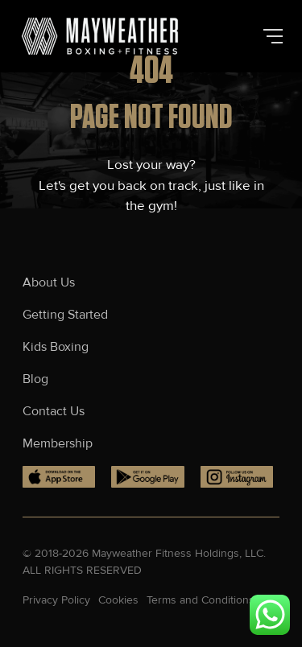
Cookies (118, 600)
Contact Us (54, 411)
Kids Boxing (57, 347)
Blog (35, 379)
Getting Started (65, 315)
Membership (58, 443)
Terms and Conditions (200, 600)
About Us (49, 282)
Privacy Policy (56, 600)
